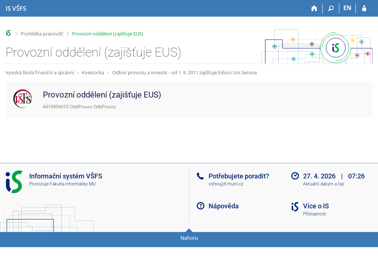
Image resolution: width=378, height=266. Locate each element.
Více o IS (316, 206)
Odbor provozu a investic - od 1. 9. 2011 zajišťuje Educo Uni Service (184, 72)
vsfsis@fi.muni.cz (226, 184)
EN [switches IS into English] (347, 8)
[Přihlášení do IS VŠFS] (364, 8)
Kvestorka (93, 72)
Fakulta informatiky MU (73, 184)
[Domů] (314, 8)
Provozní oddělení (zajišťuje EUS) (107, 33)
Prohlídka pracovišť (42, 33)
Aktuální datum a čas (323, 184)
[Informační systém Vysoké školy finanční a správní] (16, 8)
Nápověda (224, 206)
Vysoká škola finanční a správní (40, 72)
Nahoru (189, 238)
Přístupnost (314, 213)
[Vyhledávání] (331, 8)
